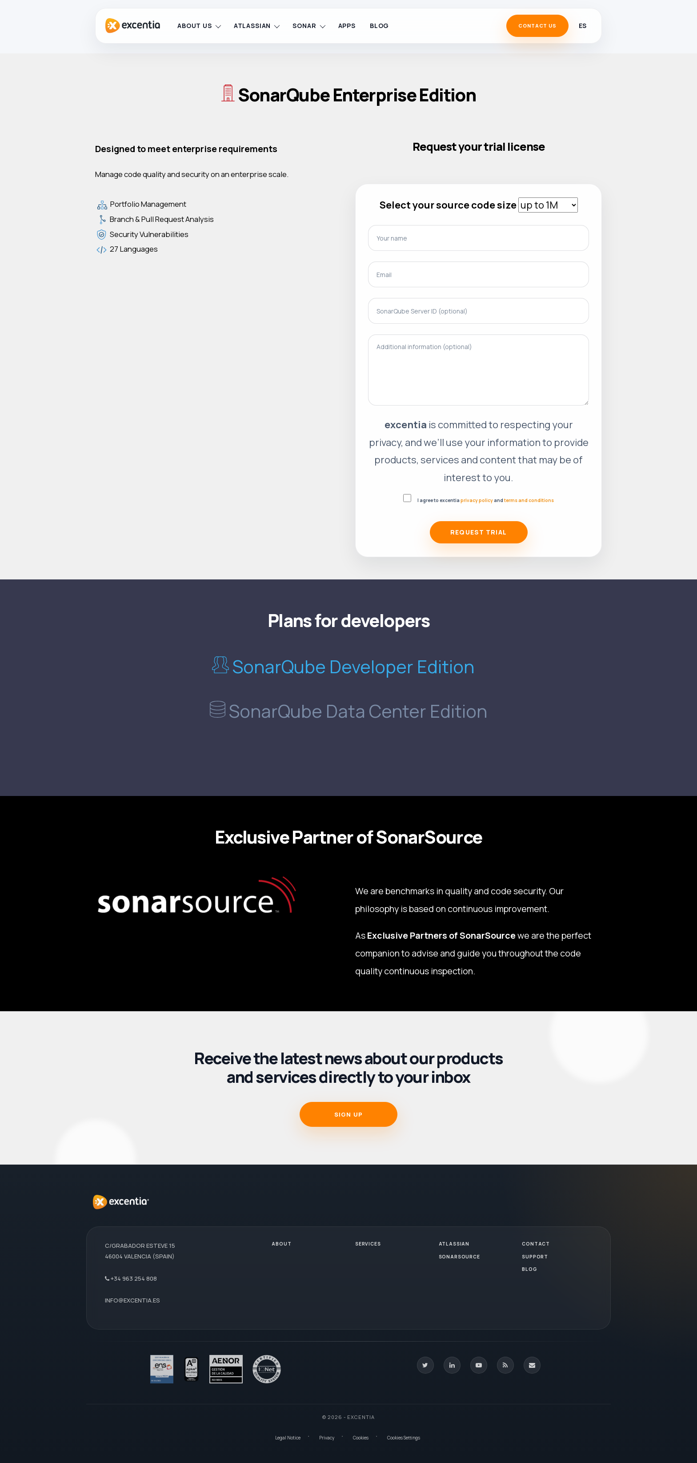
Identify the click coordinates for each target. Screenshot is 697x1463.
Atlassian (257, 25)
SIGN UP (348, 1114)
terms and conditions (529, 500)
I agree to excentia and (485, 500)
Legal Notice (287, 1438)
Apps (347, 25)
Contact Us (537, 25)
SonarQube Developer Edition (353, 666)
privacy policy (477, 500)
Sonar (308, 25)
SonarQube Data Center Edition (358, 711)
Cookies (361, 1438)
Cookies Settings (403, 1438)
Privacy (326, 1438)
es (582, 25)
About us (199, 25)
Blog (379, 25)
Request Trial (478, 532)
